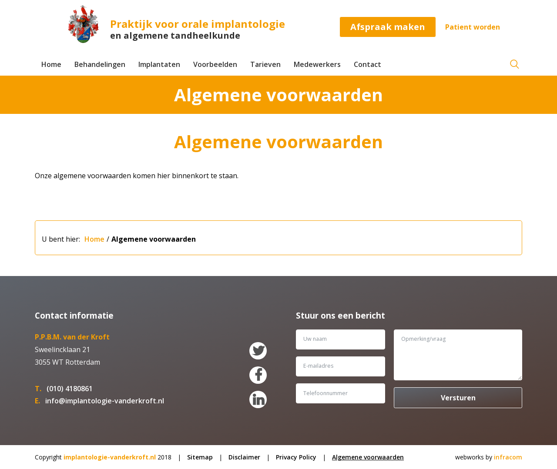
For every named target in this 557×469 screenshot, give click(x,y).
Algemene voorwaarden (153, 239)
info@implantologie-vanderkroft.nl (104, 401)
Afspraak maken (387, 27)
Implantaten (159, 64)
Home (51, 64)
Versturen (458, 397)
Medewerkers (317, 64)
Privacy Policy (296, 457)
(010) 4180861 (70, 388)
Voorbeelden (215, 64)
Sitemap (200, 457)
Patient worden (472, 27)
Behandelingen (99, 64)
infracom (508, 457)
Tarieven (265, 64)
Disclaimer (244, 457)
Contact (367, 64)
